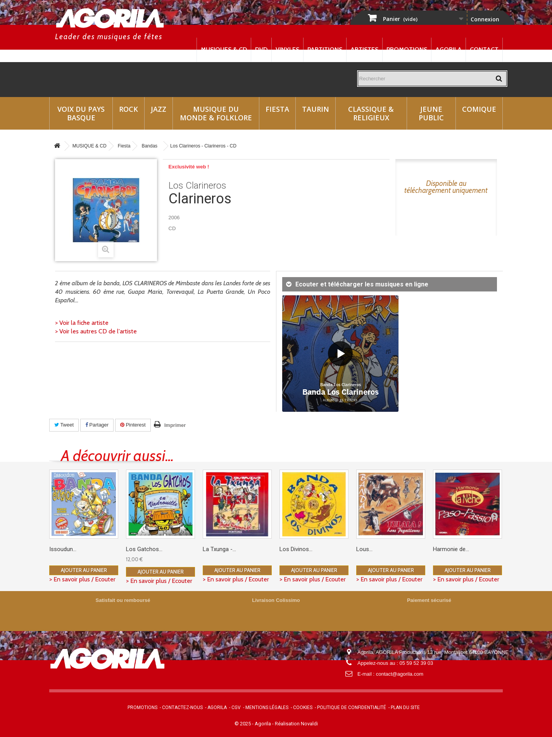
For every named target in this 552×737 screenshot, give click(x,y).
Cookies (302, 707)
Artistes (364, 49)
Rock (128, 109)
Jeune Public (431, 113)
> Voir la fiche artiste (82, 322)
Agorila (448, 49)
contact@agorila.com (399, 674)
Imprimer (175, 425)
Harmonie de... (451, 549)
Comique (479, 109)
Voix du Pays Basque (81, 113)
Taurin (315, 109)
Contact (484, 49)
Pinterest (133, 425)
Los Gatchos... (144, 549)
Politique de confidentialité (351, 707)
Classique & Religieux (371, 113)
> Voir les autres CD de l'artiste (96, 331)
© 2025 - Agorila (253, 724)
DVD (261, 49)
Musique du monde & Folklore (216, 113)
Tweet (64, 425)
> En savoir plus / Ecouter (82, 579)
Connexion (485, 19)
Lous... (364, 549)
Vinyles (287, 49)
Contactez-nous (182, 707)
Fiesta (277, 109)
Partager (97, 425)
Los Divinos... (295, 549)
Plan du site (405, 707)
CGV (236, 707)
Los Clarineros (197, 185)
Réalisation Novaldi (296, 724)
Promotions (406, 49)
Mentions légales (266, 707)
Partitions (324, 49)
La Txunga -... (219, 549)
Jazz (158, 109)
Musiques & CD (224, 49)
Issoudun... (62, 549)
